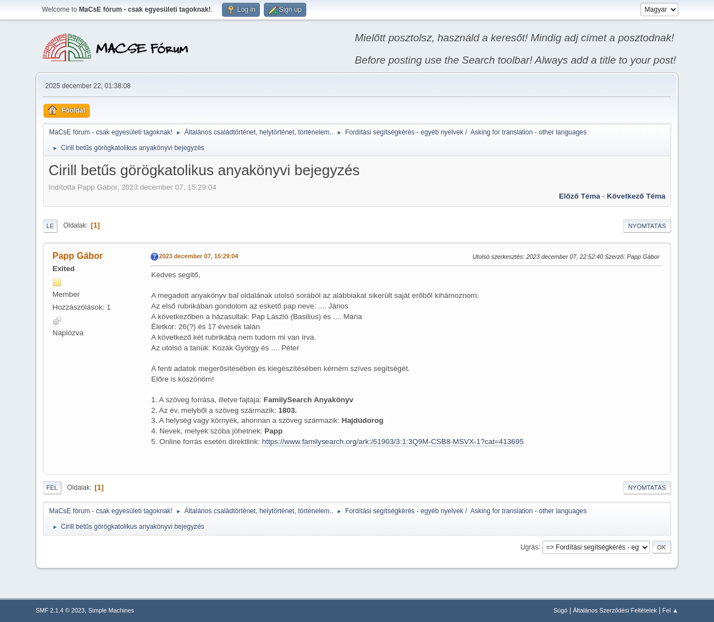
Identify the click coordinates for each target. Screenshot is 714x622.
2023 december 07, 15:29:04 (198, 256)
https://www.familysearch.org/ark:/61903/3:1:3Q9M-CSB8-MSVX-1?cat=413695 (393, 441)
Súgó (560, 610)
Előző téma (579, 196)
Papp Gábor (77, 256)
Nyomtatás (647, 226)
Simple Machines (111, 610)
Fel (52, 487)
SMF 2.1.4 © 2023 (60, 610)
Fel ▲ (670, 610)
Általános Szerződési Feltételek (615, 610)
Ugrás (529, 547)
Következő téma (636, 196)
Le (50, 226)
